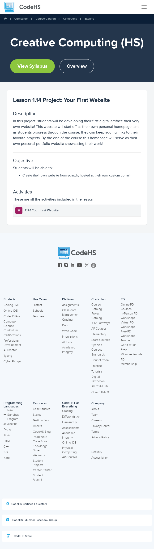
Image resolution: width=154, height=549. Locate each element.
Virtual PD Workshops (128, 325)
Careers (96, 420)
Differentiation (71, 417)
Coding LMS (12, 305)
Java (7, 435)
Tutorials (97, 371)
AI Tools (67, 342)
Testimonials (41, 420)
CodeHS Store (19, 536)
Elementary (98, 334)
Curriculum (21, 19)
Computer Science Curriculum (11, 326)
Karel (7, 458)
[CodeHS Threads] (93, 265)
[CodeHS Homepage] (24, 7)
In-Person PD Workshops (129, 316)
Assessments (70, 428)
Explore (89, 19)
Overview (77, 66)
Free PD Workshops (128, 334)
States (37, 415)
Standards (98, 354)
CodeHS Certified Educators (26, 504)
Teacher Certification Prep (129, 345)
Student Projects (38, 463)
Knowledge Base (40, 448)
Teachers (38, 316)
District (37, 305)
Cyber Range (12, 361)
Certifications (12, 335)
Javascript (10, 424)
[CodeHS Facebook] (60, 265)
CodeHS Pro (12, 316)
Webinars (39, 455)
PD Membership (129, 362)
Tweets (37, 426)
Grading (67, 320)
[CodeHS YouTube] (79, 265)
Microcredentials (131, 354)
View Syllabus (32, 66)
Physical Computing (69, 450)
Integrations (70, 337)
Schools (38, 311)
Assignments (70, 305)
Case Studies (41, 409)
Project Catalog (96, 316)
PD (123, 299)
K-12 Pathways (100, 323)
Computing (70, 19)
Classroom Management (70, 312)
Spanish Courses (96, 347)
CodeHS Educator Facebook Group (31, 520)
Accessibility (99, 458)
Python (8, 430)
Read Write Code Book (40, 439)
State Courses (100, 340)
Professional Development (12, 343)
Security (96, 452)
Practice (96, 366)
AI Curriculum (100, 392)
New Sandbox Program (11, 414)
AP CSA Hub (99, 386)
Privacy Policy (100, 437)
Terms (95, 432)
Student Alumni (38, 478)
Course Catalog (46, 19)
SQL (6, 452)
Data (65, 325)
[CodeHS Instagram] (66, 265)
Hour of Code (100, 360)
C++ (6, 446)
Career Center (42, 470)
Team (94, 415)
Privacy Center (100, 426)
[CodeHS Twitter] (86, 265)
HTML (7, 441)
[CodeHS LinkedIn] (72, 265)
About (95, 409)
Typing (8, 356)
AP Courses (99, 329)
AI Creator (10, 350)
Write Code (69, 331)
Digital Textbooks (98, 379)
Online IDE (10, 311)
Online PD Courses (127, 307)
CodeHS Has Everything (70, 404)
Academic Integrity (68, 350)
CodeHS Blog (42, 432)
